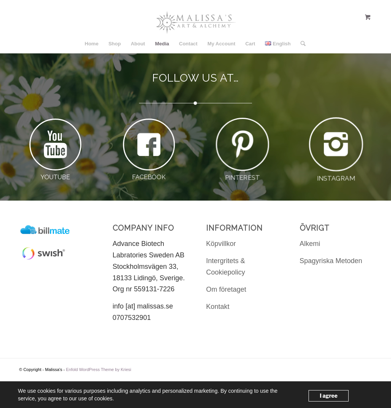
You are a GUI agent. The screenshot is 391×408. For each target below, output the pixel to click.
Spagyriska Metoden (331, 261)
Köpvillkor (221, 243)
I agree (329, 395)
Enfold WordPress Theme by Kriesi (98, 369)
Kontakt (217, 306)
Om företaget (226, 289)
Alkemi (310, 243)
